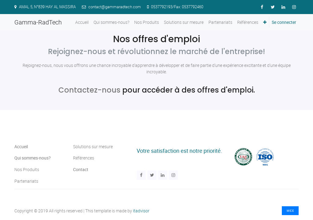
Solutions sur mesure (93, 146)
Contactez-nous (89, 90)
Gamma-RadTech (38, 22)
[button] (265, 22)
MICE (290, 211)
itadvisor (141, 211)
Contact (80, 169)
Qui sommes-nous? (32, 158)
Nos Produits (26, 169)
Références (83, 158)
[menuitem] (82, 22)
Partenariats (26, 181)
